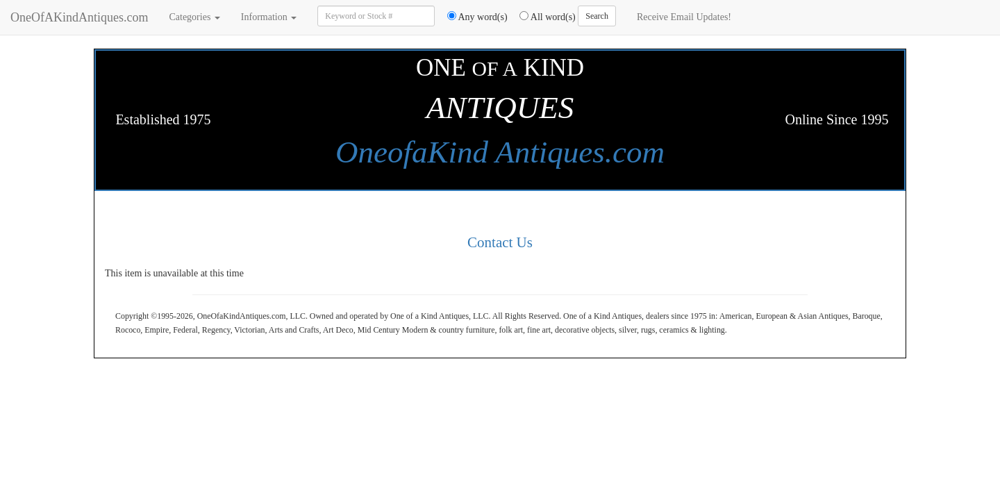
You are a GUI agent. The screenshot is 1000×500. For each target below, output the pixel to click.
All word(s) (543, 16)
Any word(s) (473, 16)
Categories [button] (194, 17)
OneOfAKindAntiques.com (79, 17)
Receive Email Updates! (684, 17)
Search (596, 16)
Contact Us (500, 242)
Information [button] (269, 17)
